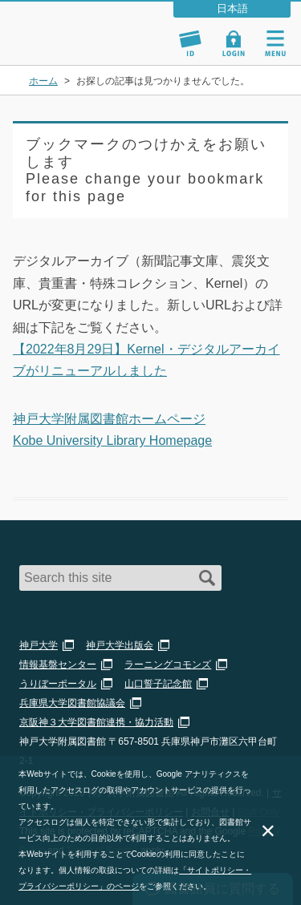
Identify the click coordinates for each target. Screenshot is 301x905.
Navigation (275, 43)
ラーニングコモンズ (167, 664)
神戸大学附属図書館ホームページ (109, 419)
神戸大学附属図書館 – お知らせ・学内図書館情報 (86, 26)
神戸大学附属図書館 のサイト (68, 45)
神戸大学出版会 (119, 645)
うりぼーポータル (57, 683)
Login (233, 43)
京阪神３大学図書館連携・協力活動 (96, 722)
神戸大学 (38, 645)
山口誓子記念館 (158, 683)
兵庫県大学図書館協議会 (72, 703)
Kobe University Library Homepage (112, 440)
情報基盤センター (57, 664)
